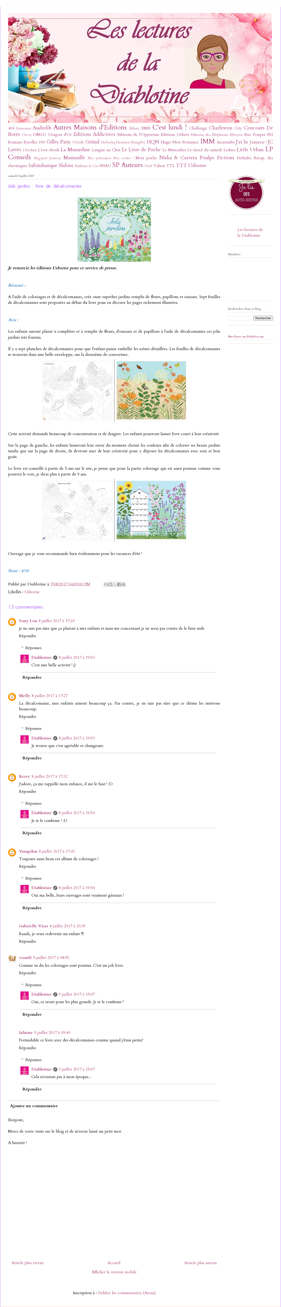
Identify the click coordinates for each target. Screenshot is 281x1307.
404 (11, 128)
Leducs (229, 150)
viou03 (25, 958)
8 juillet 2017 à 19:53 (77, 657)
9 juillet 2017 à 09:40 (52, 1032)
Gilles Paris (58, 142)
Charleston (220, 128)
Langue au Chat (106, 150)
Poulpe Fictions (217, 157)
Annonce (23, 128)
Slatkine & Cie (86, 165)
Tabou (159, 166)
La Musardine (75, 149)
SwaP (149, 166)
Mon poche (146, 158)
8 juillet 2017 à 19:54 (77, 813)
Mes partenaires (99, 158)
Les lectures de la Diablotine (250, 232)
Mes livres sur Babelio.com (246, 336)
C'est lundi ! (170, 127)
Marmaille (74, 157)
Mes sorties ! (123, 158)
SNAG (105, 166)
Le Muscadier (174, 150)
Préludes (244, 158)
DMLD (39, 134)
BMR (146, 128)
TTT (181, 165)
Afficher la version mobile (114, 1272)
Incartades (226, 142)
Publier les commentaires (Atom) (127, 1293)
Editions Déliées (175, 134)
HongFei (138, 142)
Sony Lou (28, 621)
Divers (27, 135)
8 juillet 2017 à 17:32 (49, 776)
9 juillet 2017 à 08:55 (51, 958)
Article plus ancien (200, 1263)
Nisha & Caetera (178, 157)
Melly (24, 696)
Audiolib (42, 128)
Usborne (197, 165)
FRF (42, 142)
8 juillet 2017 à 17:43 (57, 851)
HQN (153, 142)
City (238, 128)
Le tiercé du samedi (204, 150)
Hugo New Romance (180, 142)
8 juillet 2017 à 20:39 (68, 926)
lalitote (26, 1032)
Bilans (134, 128)
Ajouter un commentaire (34, 1106)
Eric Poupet (254, 134)
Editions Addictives (94, 134)
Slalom (66, 165)
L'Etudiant (30, 150)
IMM (207, 141)
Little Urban (250, 149)
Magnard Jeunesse (47, 158)
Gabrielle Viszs (33, 926)
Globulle (78, 142)
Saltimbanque (42, 165)
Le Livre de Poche (141, 149)
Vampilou (28, 851)
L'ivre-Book (48, 150)
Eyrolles (30, 142)
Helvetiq (108, 142)
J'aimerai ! (258, 142)
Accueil (113, 1263)
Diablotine (41, 657)
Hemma (122, 142)
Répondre (27, 636)
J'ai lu (242, 142)
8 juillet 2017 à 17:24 (57, 621)
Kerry (24, 776)
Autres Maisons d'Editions (90, 127)
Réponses (33, 648)
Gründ (92, 142)
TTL (170, 166)
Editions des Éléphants (209, 134)
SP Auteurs (127, 164)
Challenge (198, 128)
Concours (254, 128)
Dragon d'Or (60, 134)
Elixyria (236, 134)
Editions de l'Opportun (138, 134)
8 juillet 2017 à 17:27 (50, 696)
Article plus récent (27, 1263)
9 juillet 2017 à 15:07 (77, 994)
